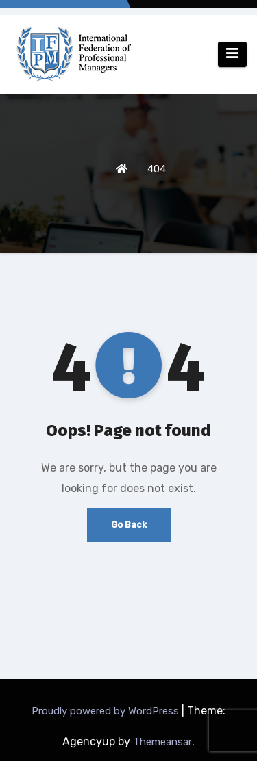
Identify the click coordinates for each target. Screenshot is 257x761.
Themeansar (162, 742)
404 (156, 169)
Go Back (129, 524)
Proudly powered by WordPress (107, 711)
